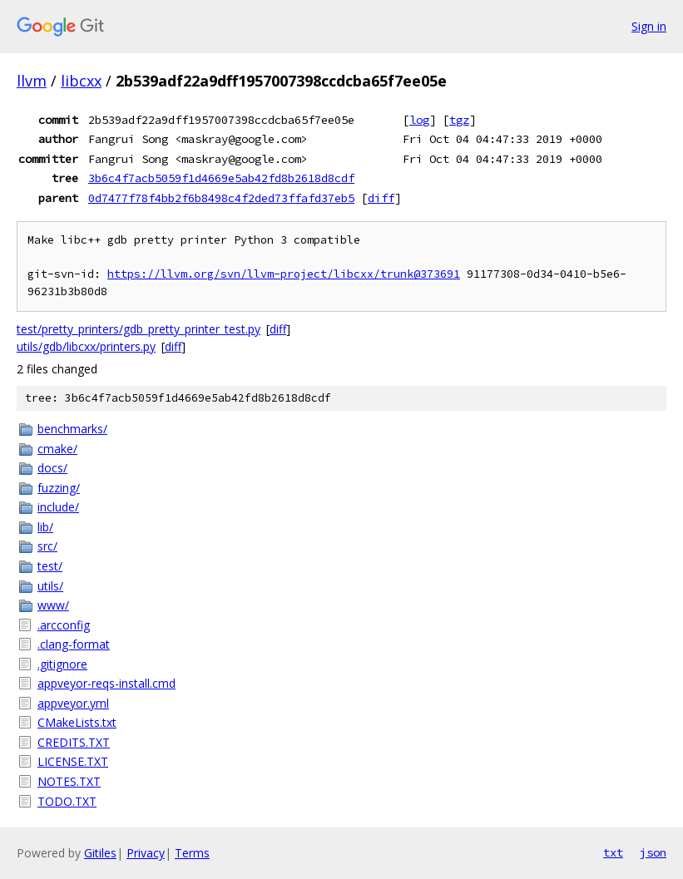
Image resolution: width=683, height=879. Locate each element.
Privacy (145, 853)
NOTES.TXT (69, 781)
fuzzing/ (58, 488)
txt (613, 852)
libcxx (81, 81)
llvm (32, 81)
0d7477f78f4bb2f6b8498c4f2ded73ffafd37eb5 (221, 197)
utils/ (50, 586)
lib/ (45, 527)
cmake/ (57, 449)
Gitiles (100, 853)
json (653, 852)
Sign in (648, 26)
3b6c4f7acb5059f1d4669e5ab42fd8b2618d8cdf (221, 177)
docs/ (52, 468)
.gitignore (62, 664)
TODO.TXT (67, 801)
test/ (49, 566)
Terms (192, 853)
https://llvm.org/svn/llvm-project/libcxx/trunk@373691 (283, 274)
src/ (47, 546)
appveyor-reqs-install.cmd (106, 683)
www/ (53, 605)
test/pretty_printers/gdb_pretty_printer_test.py (138, 329)
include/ (58, 507)
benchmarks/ (72, 429)
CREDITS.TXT (73, 742)
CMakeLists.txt (76, 722)
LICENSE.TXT (72, 761)
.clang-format (73, 644)
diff (381, 197)
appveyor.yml (73, 703)
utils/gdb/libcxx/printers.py (86, 346)
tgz (459, 119)
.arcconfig (63, 625)
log (419, 119)
